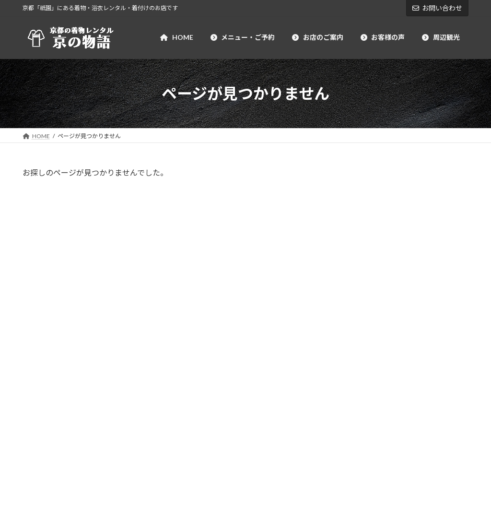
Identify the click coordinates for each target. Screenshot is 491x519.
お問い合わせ (437, 8)
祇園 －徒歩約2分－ (428, 384)
